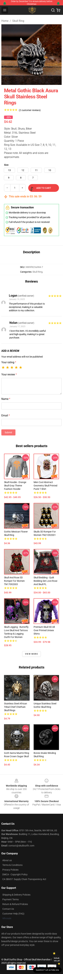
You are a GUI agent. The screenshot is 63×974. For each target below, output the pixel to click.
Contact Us (8, 909)
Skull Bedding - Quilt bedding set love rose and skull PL (45, 581)
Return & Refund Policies (15, 904)
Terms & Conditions (12, 865)
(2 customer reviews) (30, 110)
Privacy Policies (10, 869)
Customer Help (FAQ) (13, 913)
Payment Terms (10, 899)
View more (31, 654)
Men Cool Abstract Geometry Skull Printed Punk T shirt (45, 485)
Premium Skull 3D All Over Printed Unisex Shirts (44, 630)
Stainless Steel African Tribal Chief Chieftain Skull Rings (15, 707)
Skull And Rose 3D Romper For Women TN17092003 (14, 581)
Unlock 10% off (57, 959)
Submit (8, 432)
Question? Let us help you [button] (47, 970)
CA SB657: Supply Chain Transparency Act (24, 879)
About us (7, 860)
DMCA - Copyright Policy (15, 874)
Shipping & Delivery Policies (16, 894)
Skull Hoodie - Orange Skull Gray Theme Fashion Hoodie (15, 485)
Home (4, 20)
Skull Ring (18, 20)
